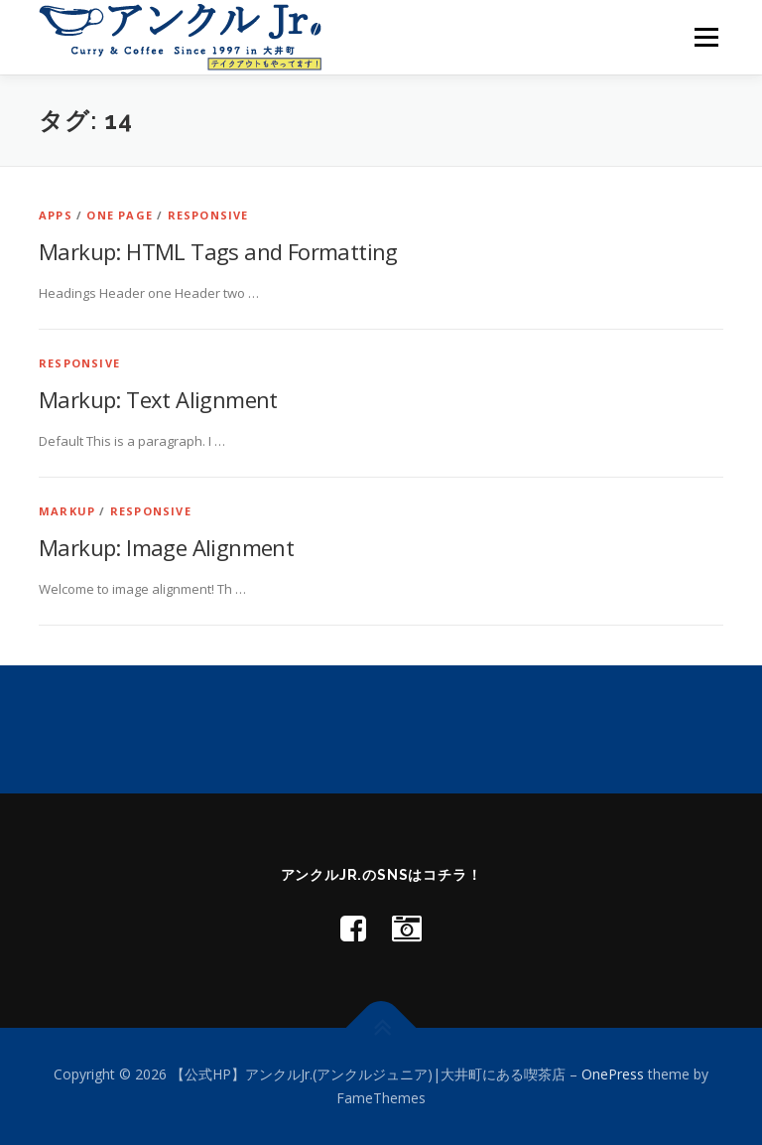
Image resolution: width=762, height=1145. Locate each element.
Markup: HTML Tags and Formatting (218, 251)
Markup (67, 510)
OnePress (612, 1074)
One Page (119, 215)
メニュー (706, 37)
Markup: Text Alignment (158, 399)
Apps (55, 215)
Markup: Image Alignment (166, 547)
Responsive (208, 215)
